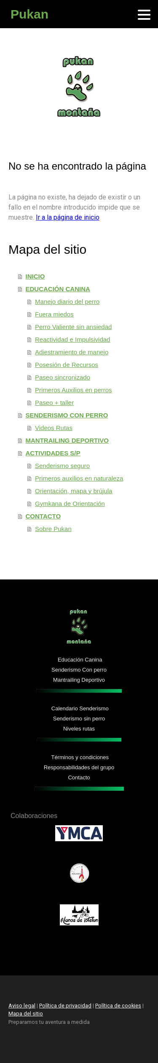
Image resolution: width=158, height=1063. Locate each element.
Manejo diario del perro (67, 301)
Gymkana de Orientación (70, 503)
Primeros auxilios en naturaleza (79, 478)
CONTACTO (43, 516)
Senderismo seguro (62, 465)
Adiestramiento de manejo (71, 352)
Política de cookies (118, 1005)
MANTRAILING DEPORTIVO (67, 440)
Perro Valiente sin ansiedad (73, 326)
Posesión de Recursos (66, 364)
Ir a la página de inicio (67, 217)
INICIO (35, 276)
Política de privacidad (65, 1005)
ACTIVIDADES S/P (53, 453)
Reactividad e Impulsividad (72, 339)
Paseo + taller (54, 402)
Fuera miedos (54, 314)
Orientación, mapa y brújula (73, 490)
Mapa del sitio (25, 1013)
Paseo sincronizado (62, 377)
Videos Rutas (53, 427)
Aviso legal (21, 1005)
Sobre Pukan (53, 528)
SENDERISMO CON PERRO (67, 415)
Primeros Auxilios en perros (73, 389)
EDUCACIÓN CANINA (58, 288)
